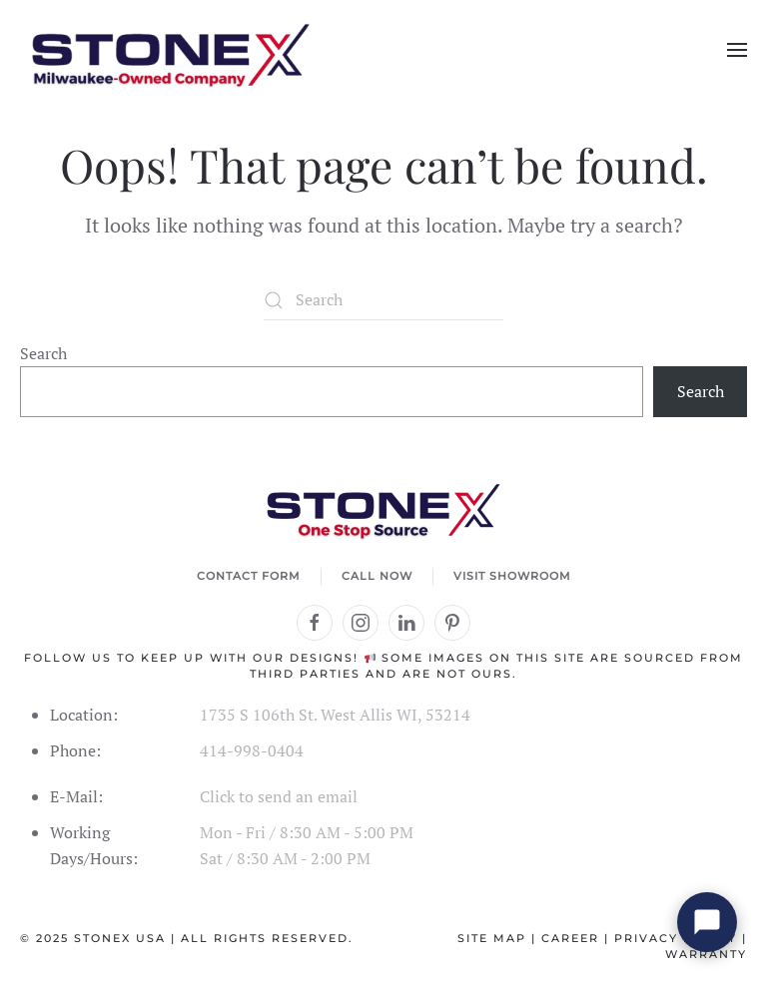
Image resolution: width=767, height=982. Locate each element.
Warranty (706, 954)
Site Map (491, 938)
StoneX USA (120, 938)
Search (43, 353)
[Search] (383, 300)
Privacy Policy (675, 938)
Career (570, 938)
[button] (737, 50)
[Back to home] (170, 50)
